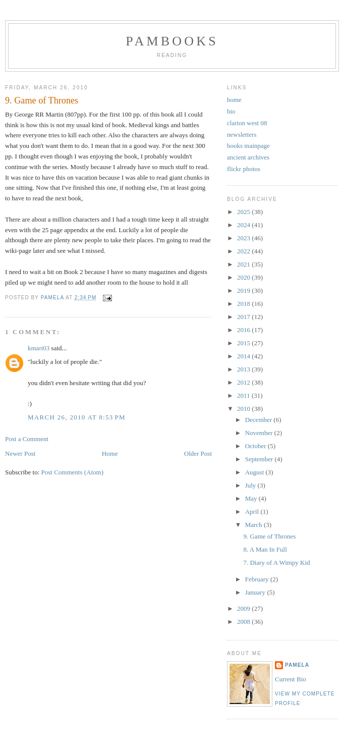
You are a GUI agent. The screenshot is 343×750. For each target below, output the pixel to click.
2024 (244, 225)
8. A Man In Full (265, 549)
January (256, 592)
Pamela (297, 665)
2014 (244, 356)
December (259, 419)
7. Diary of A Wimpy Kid (276, 562)
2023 (244, 238)
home (234, 99)
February (257, 579)
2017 (244, 316)
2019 (244, 290)
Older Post (198, 453)
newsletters (241, 134)
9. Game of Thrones (269, 536)
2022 (244, 251)
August (255, 472)
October (256, 446)
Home (110, 453)
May (252, 498)
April (253, 511)
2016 (244, 330)
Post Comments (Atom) (72, 472)
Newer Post (20, 453)
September (260, 459)
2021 (244, 264)
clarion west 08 (247, 123)
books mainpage (248, 145)
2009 (244, 608)
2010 (244, 408)
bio (231, 111)
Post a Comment (26, 439)
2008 (244, 621)
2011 (244, 395)
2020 (244, 277)
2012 (244, 382)
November (259, 433)
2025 (244, 212)
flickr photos (243, 169)
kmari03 (38, 348)
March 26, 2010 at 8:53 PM (77, 417)
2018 (244, 303)
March (254, 524)
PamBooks (172, 41)
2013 (244, 369)
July (251, 485)
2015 (244, 343)
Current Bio (290, 679)
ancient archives (248, 157)
